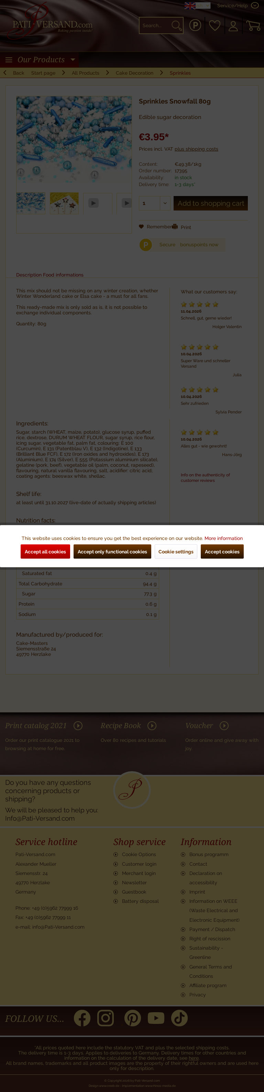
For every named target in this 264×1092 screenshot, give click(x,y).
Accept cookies (222, 551)
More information (224, 538)
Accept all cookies (45, 551)
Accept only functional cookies (112, 551)
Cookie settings (176, 551)
